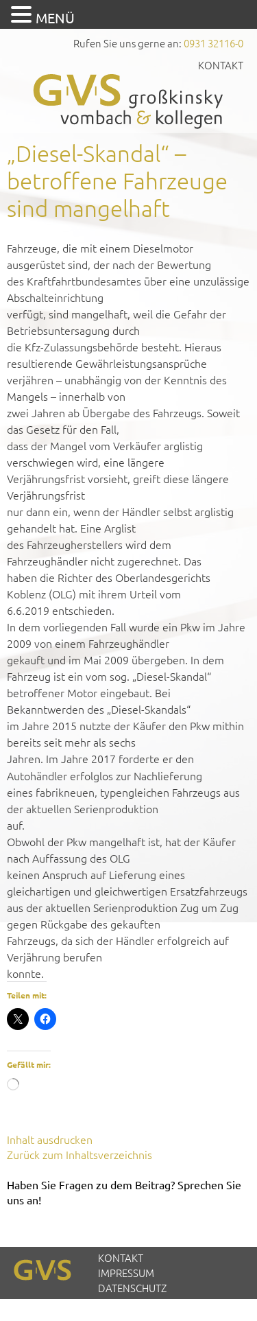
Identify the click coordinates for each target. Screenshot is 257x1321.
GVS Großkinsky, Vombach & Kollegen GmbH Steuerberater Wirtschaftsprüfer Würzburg (129, 101)
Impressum (126, 1272)
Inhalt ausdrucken (50, 1139)
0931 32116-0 (213, 43)
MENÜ (55, 17)
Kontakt (220, 65)
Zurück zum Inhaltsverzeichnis (79, 1154)
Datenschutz (132, 1288)
